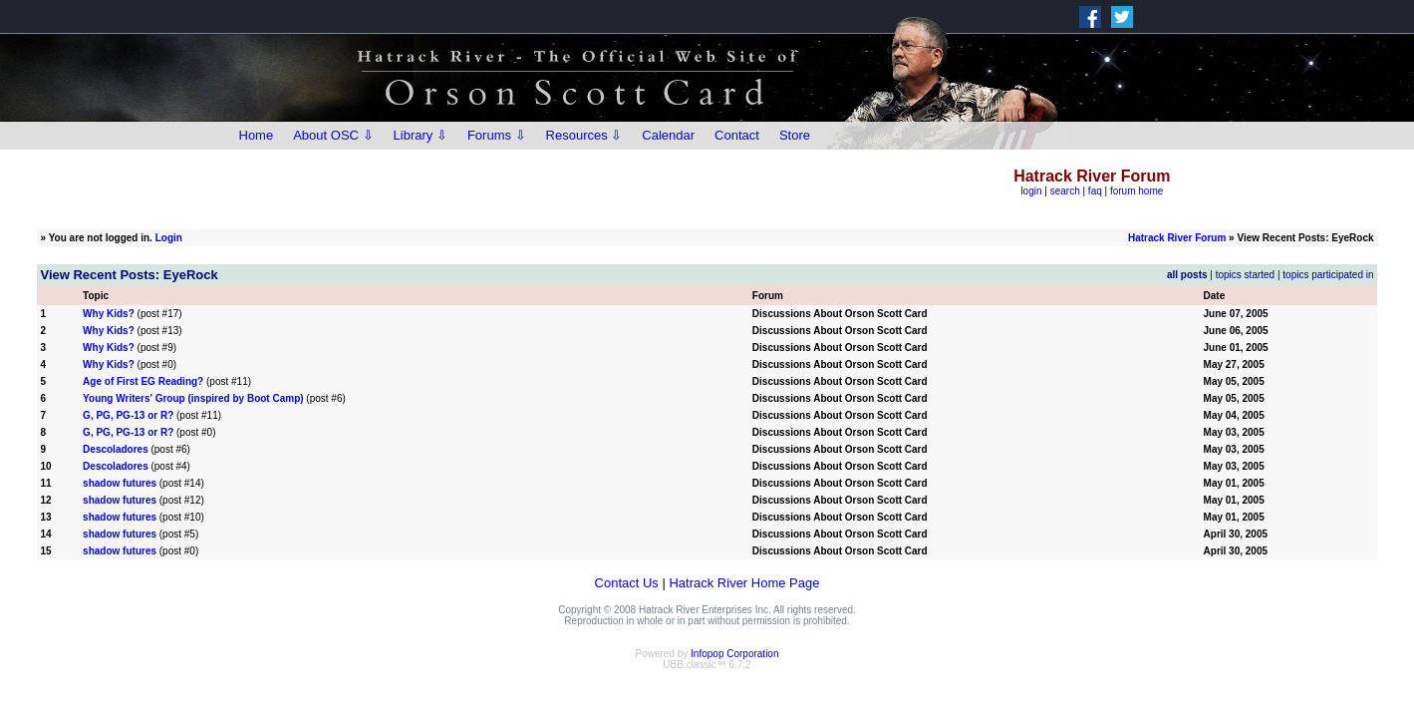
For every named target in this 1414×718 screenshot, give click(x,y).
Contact (736, 135)
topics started (1245, 274)
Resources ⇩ (584, 135)
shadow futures (119, 483)
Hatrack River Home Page (744, 582)
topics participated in (1327, 274)
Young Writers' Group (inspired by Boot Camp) (193, 398)
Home (256, 135)
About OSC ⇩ (333, 135)
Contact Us (627, 582)
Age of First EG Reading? (143, 381)
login (1030, 190)
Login (168, 237)
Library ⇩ (420, 135)
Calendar (668, 135)
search (1065, 190)
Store (794, 135)
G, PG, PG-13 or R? (128, 415)
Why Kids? (109, 313)
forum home (1136, 190)
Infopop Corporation (734, 653)
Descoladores (115, 449)
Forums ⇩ (496, 135)
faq (1095, 190)
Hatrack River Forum (1177, 237)
